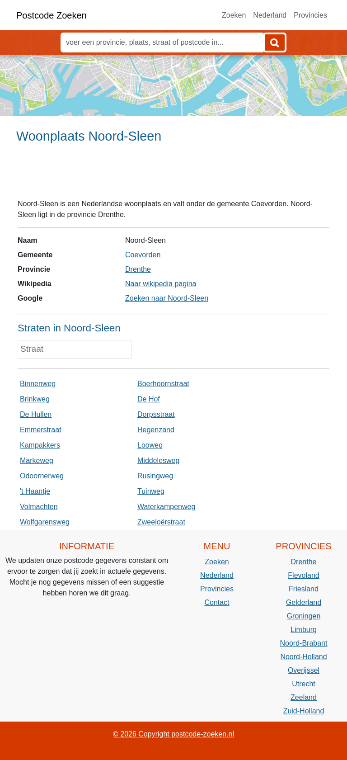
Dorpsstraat (156, 414)
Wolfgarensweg (45, 522)
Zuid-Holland (303, 711)
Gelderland (303, 602)
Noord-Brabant (304, 643)
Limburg (304, 629)
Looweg (150, 445)
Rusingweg (155, 476)
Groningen (304, 616)
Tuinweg (150, 491)
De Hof (148, 399)
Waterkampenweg (166, 506)
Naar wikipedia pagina (160, 284)
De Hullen (36, 414)
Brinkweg (35, 399)
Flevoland (303, 575)
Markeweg (36, 460)
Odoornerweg (42, 476)
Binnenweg (38, 383)
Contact (216, 602)
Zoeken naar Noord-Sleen (166, 298)
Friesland (304, 589)
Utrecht (303, 684)
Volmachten (39, 506)
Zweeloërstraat (161, 522)
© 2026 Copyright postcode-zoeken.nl (173, 734)
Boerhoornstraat (163, 383)
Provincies (310, 15)
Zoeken (234, 15)
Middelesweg (158, 460)
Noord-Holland (303, 657)
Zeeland (304, 697)
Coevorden (142, 255)
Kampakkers (40, 445)
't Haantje (35, 491)
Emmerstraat (40, 430)
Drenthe (138, 269)
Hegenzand (155, 430)
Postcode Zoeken (51, 15)
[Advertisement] (173, 175)
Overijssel (303, 670)
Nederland (269, 15)
